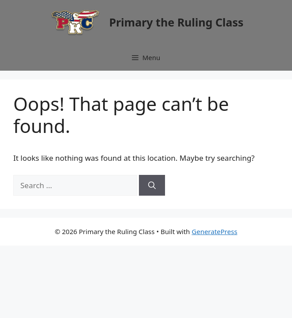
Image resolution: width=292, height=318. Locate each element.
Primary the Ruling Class (176, 22)
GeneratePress (214, 231)
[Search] (152, 185)
